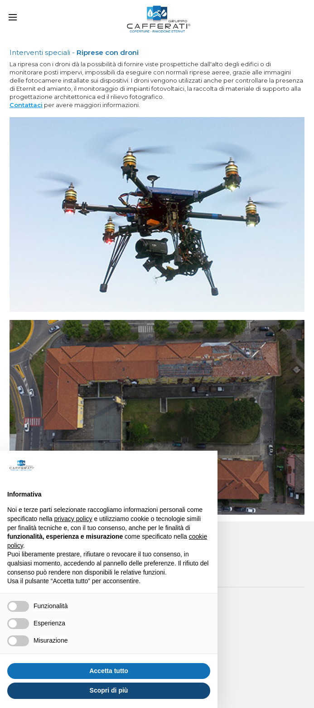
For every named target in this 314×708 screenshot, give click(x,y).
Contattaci (26, 104)
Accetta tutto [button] (108, 670)
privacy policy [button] (73, 518)
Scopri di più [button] (109, 690)
